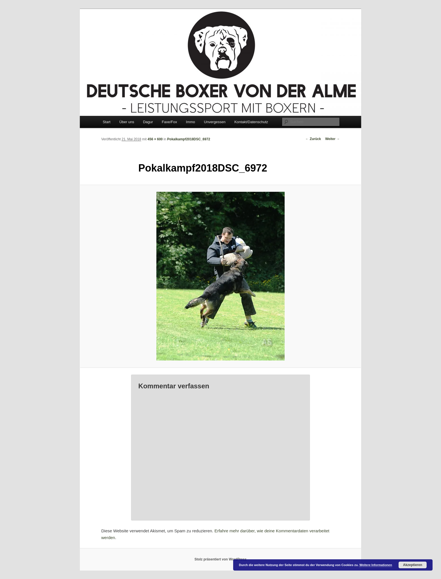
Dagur (148, 122)
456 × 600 (155, 139)
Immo (190, 122)
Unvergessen (215, 122)
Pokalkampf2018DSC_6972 (188, 139)
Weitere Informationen (375, 565)
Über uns (126, 122)
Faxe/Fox (169, 122)
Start (106, 122)
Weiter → (332, 139)
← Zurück (313, 139)
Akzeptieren (412, 565)
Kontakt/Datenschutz (251, 122)
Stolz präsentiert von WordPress (220, 559)
